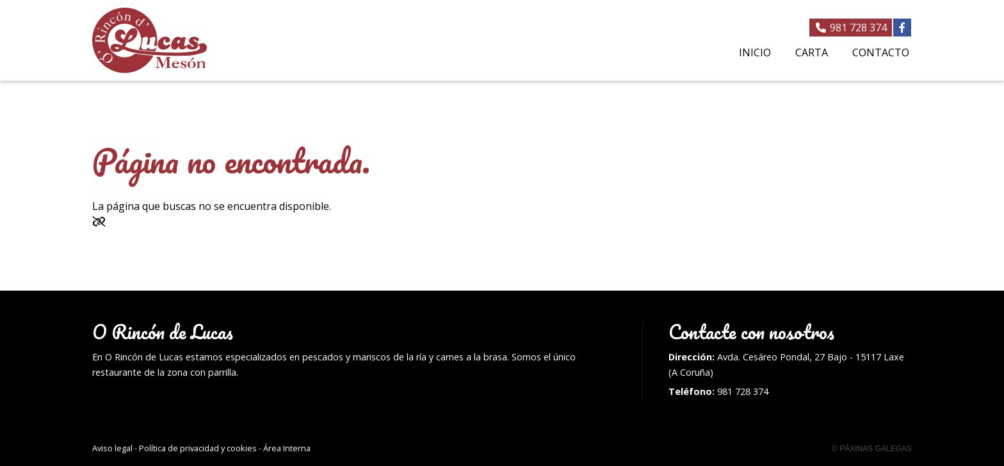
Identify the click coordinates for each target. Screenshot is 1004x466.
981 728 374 (742, 391)
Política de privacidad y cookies (198, 448)
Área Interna (287, 448)
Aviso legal (112, 448)
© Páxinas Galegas (872, 448)
